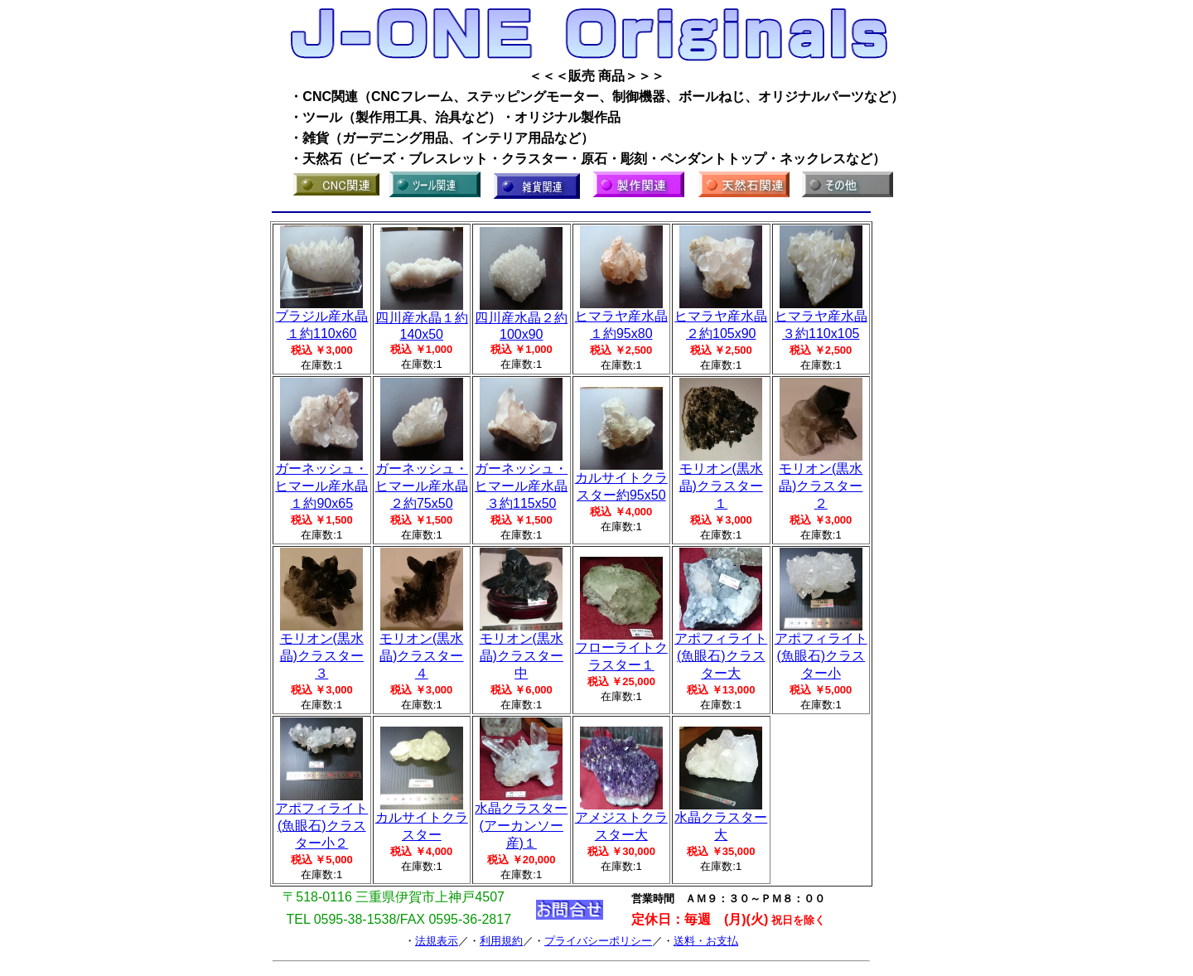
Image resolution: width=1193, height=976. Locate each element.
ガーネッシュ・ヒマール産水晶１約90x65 (321, 479)
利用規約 (501, 941)
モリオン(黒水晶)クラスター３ (322, 649)
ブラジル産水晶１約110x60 (321, 319)
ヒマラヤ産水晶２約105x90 (720, 319)
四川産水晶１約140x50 (421, 319)
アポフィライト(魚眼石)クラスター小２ (321, 819)
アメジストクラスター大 (621, 820)
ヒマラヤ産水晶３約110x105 (821, 319)
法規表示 (436, 941)
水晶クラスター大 (720, 820)
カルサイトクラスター (421, 820)
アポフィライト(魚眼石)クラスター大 (720, 649)
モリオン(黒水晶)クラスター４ (421, 649)
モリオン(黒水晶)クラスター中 (521, 649)
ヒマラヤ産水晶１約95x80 (621, 319)
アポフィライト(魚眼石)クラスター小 (821, 649)
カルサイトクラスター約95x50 (621, 480)
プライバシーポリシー (598, 941)
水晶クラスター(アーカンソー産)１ (521, 819)
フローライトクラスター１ (621, 650)
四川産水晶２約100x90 (521, 319)
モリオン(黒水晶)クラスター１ (721, 479)
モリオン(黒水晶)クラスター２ (820, 479)
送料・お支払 (706, 941)
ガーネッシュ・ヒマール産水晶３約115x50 (521, 479)
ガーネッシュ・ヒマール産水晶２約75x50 (421, 479)
